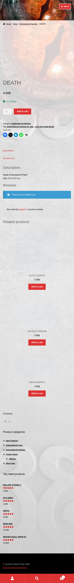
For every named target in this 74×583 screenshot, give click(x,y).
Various (12, 459)
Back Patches (12, 441)
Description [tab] (8, 150)
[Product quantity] (7, 111)
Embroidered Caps (14, 445)
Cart (57, 576)
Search (37, 578)
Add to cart (22, 111)
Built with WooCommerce (15, 568)
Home (8, 24)
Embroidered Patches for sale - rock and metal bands (30, 127)
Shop (15, 24)
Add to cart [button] (37, 287)
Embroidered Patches (29, 24)
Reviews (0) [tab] (8, 158)
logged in (23, 209)
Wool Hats (10, 463)
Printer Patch (12, 454)
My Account (12, 578)
